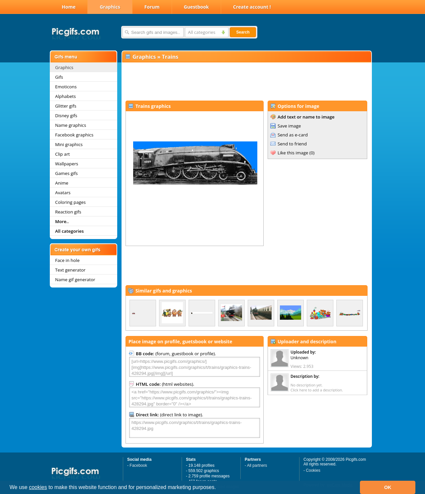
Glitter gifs (65, 106)
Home (68, 7)
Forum (152, 7)
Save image (289, 126)
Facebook (138, 465)
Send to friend (292, 144)
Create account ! (252, 7)
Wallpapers (66, 164)
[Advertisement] (246, 82)
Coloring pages (70, 202)
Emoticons (66, 87)
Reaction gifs (68, 212)
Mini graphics (69, 144)
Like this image (293, 153)
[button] (218, 488)
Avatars (62, 193)
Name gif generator (75, 280)
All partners (257, 465)
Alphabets (65, 96)
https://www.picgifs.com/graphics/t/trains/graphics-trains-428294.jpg (194, 428)
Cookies (313, 470)
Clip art (62, 154)
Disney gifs (66, 116)
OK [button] (387, 487)
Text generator (70, 270)
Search (242, 32)
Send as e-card (293, 135)
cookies (38, 487)
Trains (170, 56)
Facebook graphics (74, 135)
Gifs (59, 77)
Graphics (110, 7)
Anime (61, 183)
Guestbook (196, 7)
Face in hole (67, 260)
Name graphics (70, 125)
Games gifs (66, 173)
